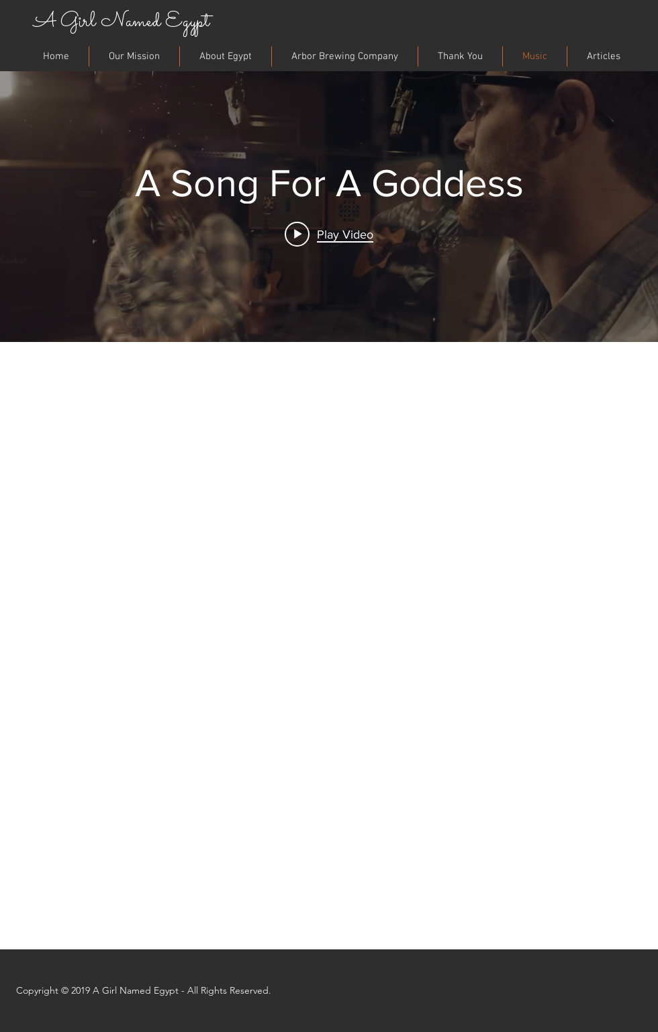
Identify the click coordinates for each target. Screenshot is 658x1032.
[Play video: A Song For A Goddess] (329, 233)
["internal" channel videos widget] (329, 204)
